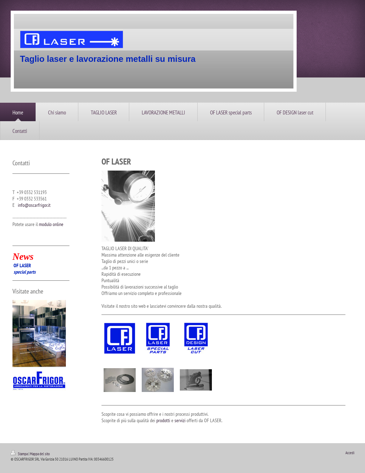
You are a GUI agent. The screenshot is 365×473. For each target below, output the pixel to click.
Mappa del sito (40, 453)
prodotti (163, 420)
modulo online (51, 224)
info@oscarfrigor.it (34, 205)
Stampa (19, 453)
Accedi (349, 452)
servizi (180, 420)
